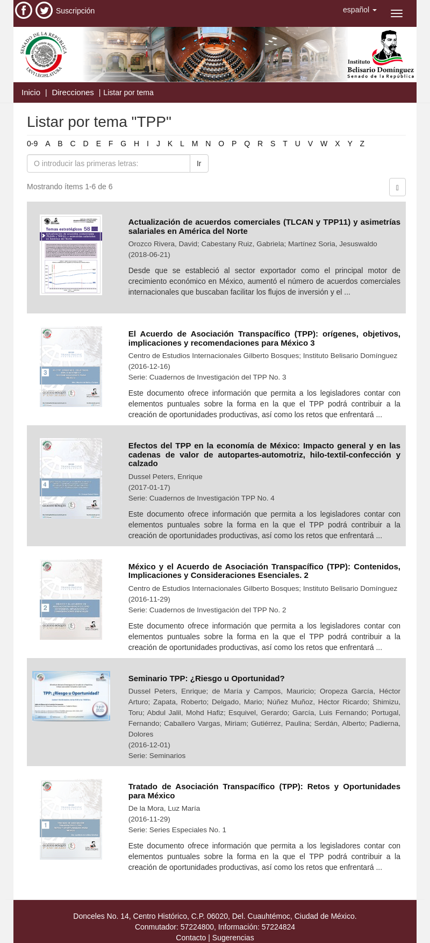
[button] (360, 9)
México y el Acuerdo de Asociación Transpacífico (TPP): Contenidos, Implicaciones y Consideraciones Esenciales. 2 (264, 571)
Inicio (31, 92)
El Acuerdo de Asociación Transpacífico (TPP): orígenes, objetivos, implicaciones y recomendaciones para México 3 (264, 338)
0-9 (32, 143)
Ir (199, 163)
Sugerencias (233, 937)
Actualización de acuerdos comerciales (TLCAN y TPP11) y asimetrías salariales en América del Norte (264, 226)
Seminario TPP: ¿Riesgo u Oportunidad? (206, 678)
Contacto (191, 937)
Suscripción (75, 10)
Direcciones (73, 92)
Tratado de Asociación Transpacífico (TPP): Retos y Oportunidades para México (264, 791)
